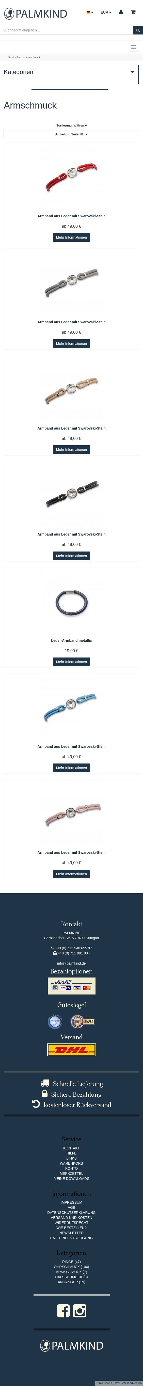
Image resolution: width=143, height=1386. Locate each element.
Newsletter (71, 1233)
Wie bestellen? (71, 1228)
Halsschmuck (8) (71, 1277)
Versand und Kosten (71, 1218)
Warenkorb (71, 1163)
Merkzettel (71, 1173)
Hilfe (72, 1153)
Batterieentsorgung (71, 1238)
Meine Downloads (71, 1179)
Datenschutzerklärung (71, 1213)
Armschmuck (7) (71, 1272)
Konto (71, 1168)
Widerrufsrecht (71, 1223)
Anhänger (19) (71, 1282)
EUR (106, 12)
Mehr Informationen (71, 237)
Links (71, 1158)
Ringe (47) (71, 1262)
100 (71, 134)
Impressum (71, 1202)
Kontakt (71, 1148)
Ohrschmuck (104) (71, 1267)
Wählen (71, 125)
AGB (71, 1207)
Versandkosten (132, 1383)
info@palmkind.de (71, 963)
